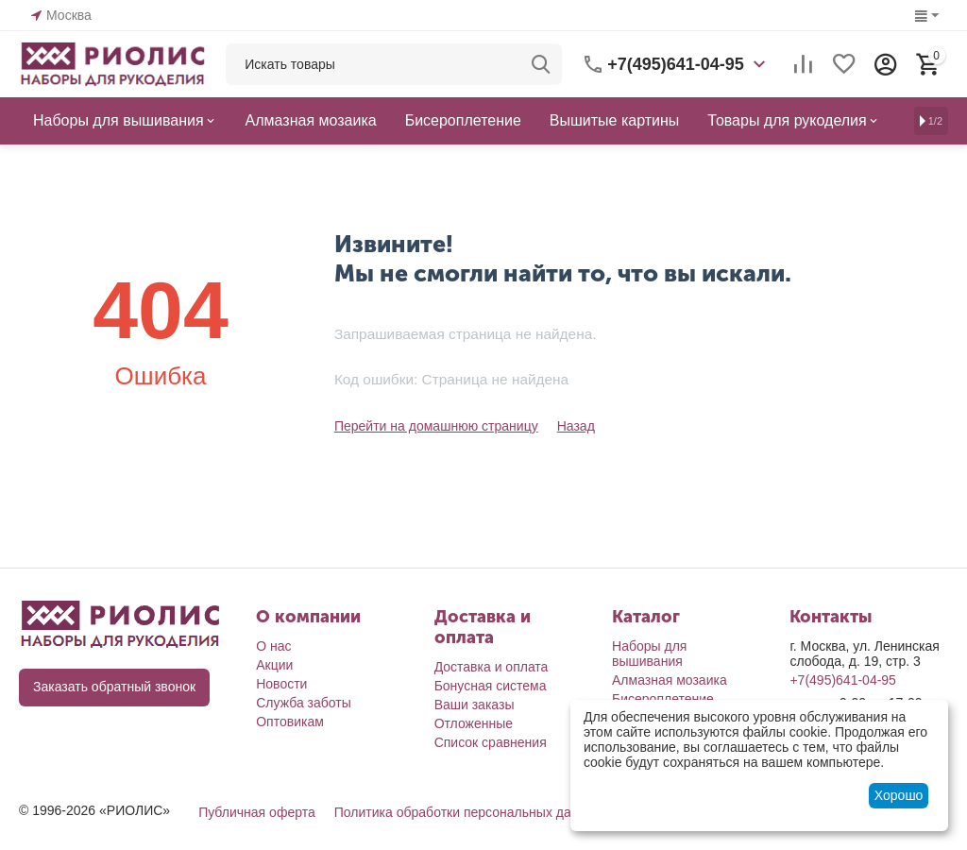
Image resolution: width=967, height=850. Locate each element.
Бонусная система (490, 685)
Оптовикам (290, 721)
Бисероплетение (663, 698)
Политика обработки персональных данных (468, 812)
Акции (274, 664)
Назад (575, 426)
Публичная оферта (256, 812)
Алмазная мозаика (669, 680)
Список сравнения (490, 742)
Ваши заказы (474, 704)
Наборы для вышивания (649, 653)
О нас (273, 646)
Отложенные (473, 723)
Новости (281, 683)
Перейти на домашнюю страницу (436, 426)
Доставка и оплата (491, 666)
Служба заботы (303, 702)
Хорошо (899, 795)
